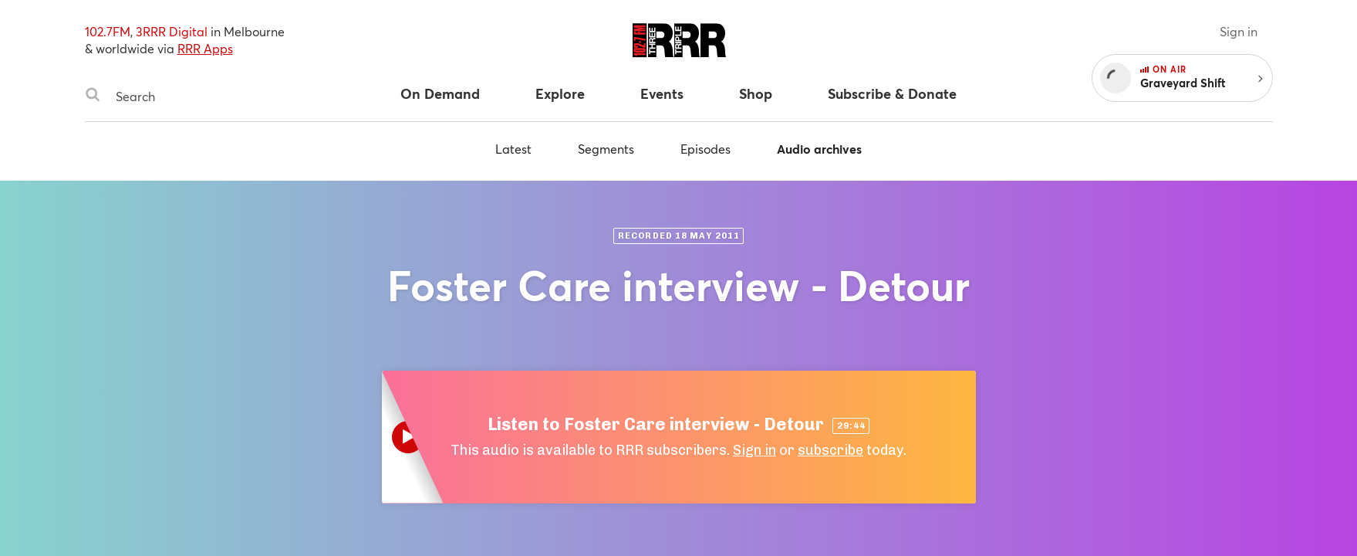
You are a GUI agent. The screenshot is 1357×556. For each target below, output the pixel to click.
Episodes (705, 149)
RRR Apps (205, 48)
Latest (513, 149)
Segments (606, 149)
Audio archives (819, 149)
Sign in (1238, 31)
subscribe (830, 450)
